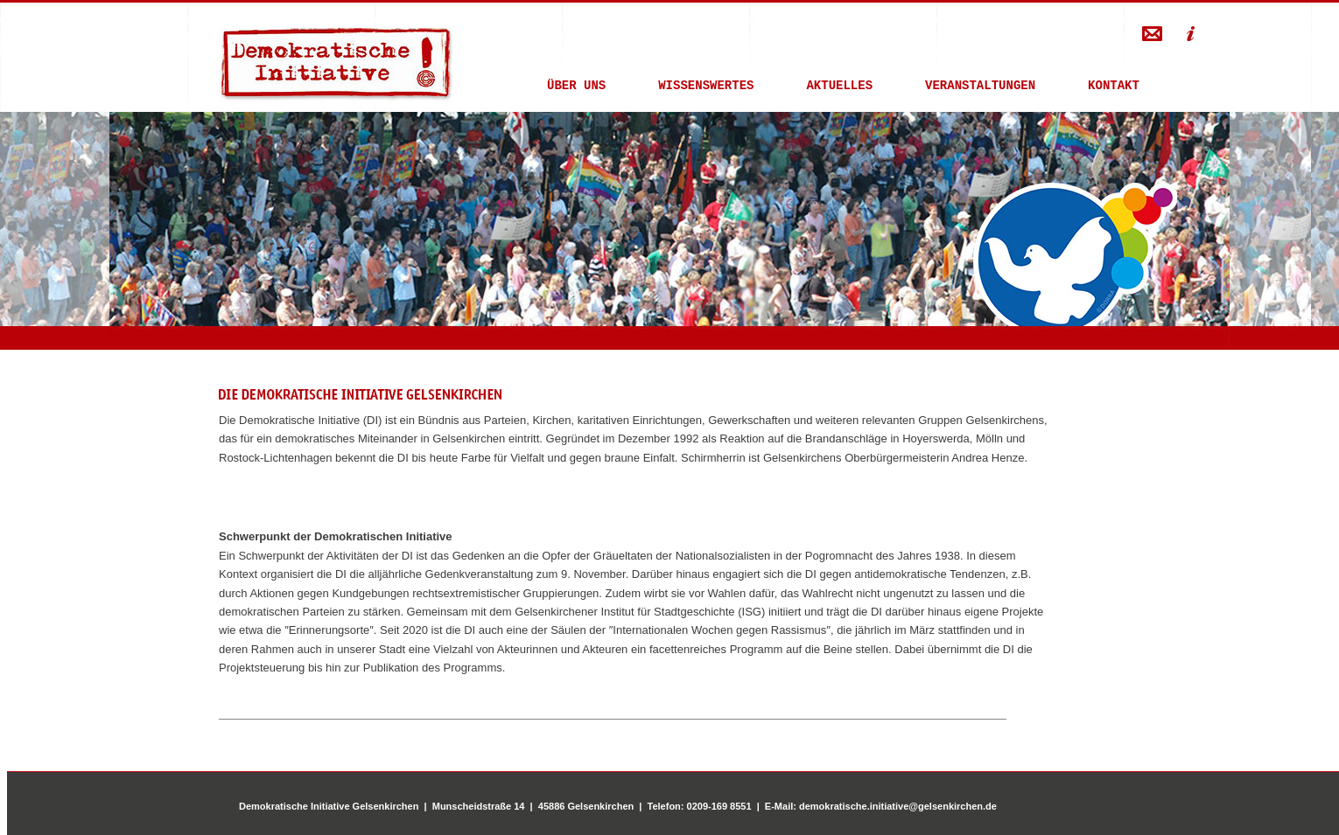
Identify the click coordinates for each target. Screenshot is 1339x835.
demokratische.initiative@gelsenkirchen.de (898, 806)
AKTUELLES (839, 87)
